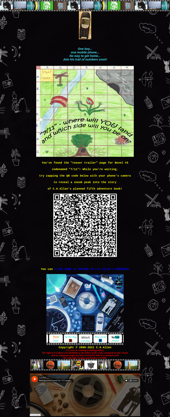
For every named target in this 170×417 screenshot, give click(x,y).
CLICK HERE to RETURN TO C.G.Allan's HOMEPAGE (91, 269)
